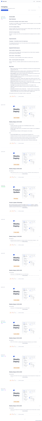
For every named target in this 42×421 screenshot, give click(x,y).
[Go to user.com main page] (4, 1)
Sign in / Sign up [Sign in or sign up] (38, 1)
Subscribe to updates (4, 10)
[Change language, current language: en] (34, 1)
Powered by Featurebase (38, 420)
